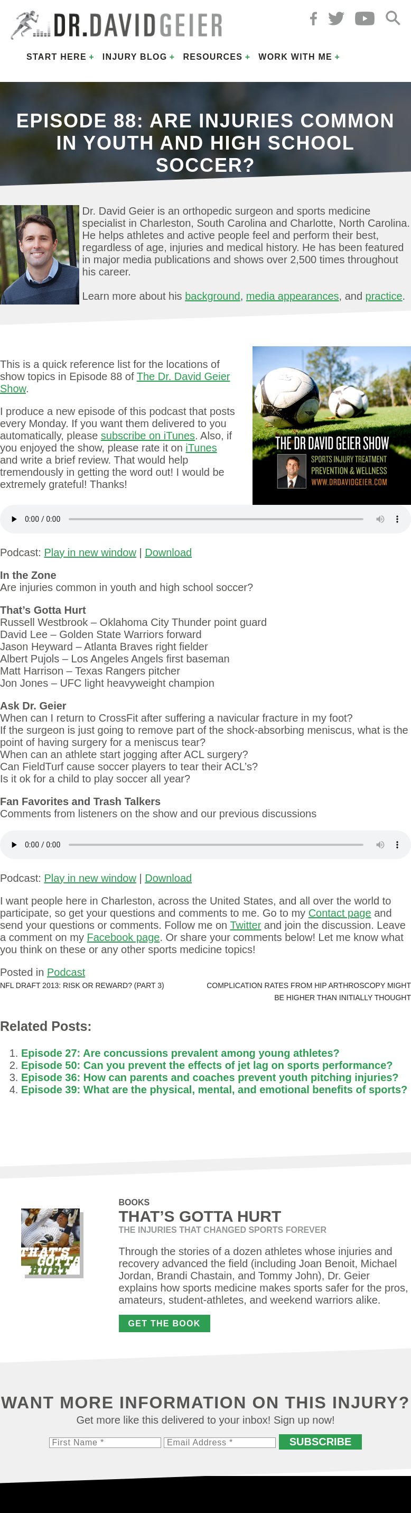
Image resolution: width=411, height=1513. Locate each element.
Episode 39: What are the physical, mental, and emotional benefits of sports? (214, 1089)
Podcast (66, 972)
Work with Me (295, 56)
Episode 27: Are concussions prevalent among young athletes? (180, 1053)
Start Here (56, 56)
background (212, 296)
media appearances (292, 296)
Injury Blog (134, 56)
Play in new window (90, 552)
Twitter (245, 925)
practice (384, 296)
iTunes (201, 448)
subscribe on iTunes (148, 435)
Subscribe (320, 1441)
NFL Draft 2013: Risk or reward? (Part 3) (82, 985)
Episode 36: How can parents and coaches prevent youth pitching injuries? (210, 1077)
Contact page (340, 913)
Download (168, 552)
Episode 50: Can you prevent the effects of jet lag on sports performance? (207, 1065)
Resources (212, 56)
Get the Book (164, 1323)
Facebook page (123, 937)
